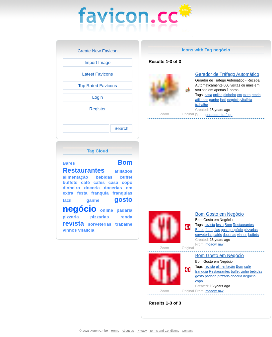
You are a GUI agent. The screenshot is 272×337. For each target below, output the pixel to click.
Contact (187, 330)
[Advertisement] (27, 139)
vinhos (242, 235)
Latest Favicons (97, 74)
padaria (210, 276)
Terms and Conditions (164, 330)
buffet (235, 271)
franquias (212, 230)
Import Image (97, 62)
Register (97, 108)
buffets (253, 235)
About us (128, 330)
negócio (233, 100)
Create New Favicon (97, 50)
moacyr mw (214, 244)
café (247, 266)
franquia (201, 271)
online (217, 95)
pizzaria (224, 276)
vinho (244, 271)
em (239, 95)
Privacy (142, 330)
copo (199, 281)
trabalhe (201, 105)
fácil (223, 100)
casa (208, 95)
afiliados (201, 100)
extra (247, 95)
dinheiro (230, 95)
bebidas (256, 271)
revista (210, 225)
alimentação (225, 266)
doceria (236, 276)
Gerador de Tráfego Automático (227, 74)
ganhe (214, 100)
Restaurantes (243, 225)
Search (121, 128)
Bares (200, 230)
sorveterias (204, 235)
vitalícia (246, 100)
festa (220, 225)
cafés (217, 235)
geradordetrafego (218, 115)
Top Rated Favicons (97, 85)
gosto (225, 230)
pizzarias (251, 230)
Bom (228, 225)
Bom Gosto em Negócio (219, 214)
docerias (229, 235)
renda (255, 95)
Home (115, 330)
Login (97, 97)
